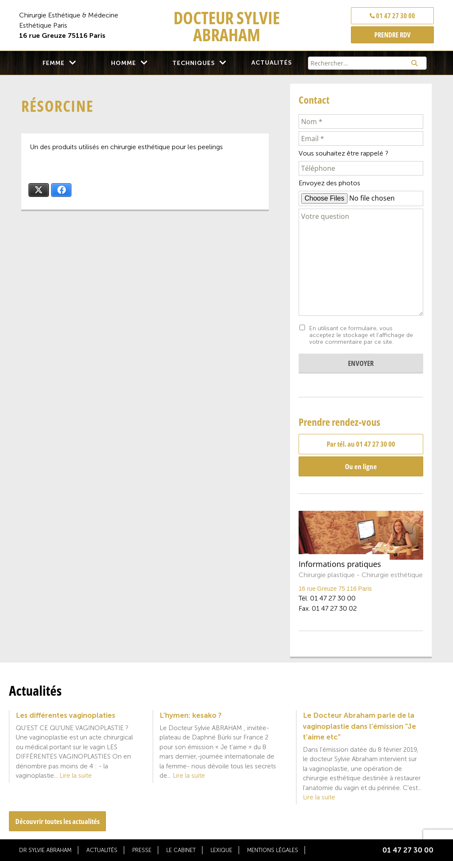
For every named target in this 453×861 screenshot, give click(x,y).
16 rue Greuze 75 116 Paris (335, 588)
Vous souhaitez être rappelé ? (343, 153)
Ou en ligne (361, 466)
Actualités (271, 62)
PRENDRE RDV (392, 35)
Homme (123, 63)
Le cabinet (181, 850)
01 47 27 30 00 (392, 15)
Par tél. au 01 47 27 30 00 (361, 444)
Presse (141, 850)
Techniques (193, 63)
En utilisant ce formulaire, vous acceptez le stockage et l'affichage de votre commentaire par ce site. (361, 335)
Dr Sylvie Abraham (45, 850)
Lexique (221, 850)
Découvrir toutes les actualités (57, 821)
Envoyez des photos (329, 183)
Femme (54, 63)
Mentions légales (272, 850)
